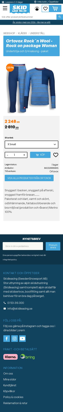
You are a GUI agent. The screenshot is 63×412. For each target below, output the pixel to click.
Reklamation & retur (15, 403)
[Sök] (59, 17)
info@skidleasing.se (19, 308)
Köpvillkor (9, 391)
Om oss (8, 373)
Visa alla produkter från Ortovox (29, 178)
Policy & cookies (13, 397)
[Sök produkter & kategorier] (28, 17)
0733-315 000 (15, 302)
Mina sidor (9, 379)
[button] (5, 8)
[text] (31, 121)
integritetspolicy (10, 259)
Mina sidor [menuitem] (37, 9)
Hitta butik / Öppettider (48, 2)
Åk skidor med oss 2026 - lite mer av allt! (31, 22)
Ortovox (54, 171)
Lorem (21, 330)
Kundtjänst (9, 385)
